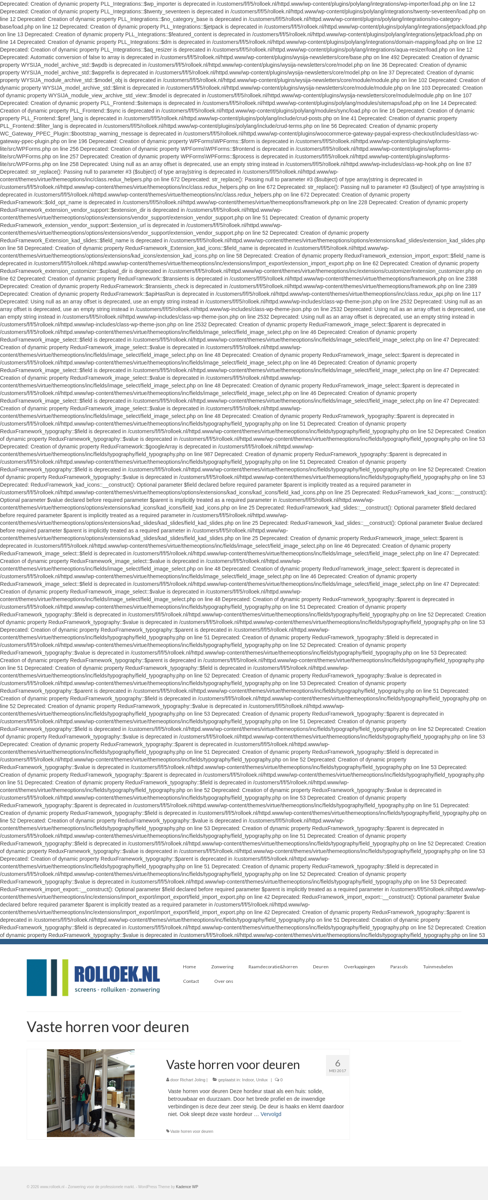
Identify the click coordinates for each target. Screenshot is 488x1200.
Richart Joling (192, 1079)
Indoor (248, 1079)
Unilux (262, 1079)
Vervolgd (271, 1114)
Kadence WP (187, 1187)
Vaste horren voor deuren (192, 1131)
